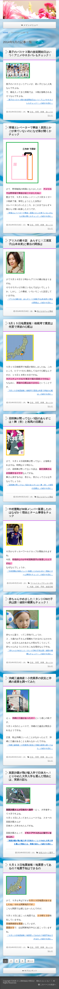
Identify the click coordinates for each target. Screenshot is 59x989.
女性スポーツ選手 (47, 853)
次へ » (30, 961)
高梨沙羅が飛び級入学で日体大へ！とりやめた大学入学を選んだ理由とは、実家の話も (30, 776)
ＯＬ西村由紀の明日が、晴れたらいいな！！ (34, 981)
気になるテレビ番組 (45, 311)
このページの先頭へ (47, 985)
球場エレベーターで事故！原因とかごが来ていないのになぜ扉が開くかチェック (30, 131)
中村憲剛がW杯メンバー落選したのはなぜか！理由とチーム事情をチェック (30, 513)
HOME (5, 33)
